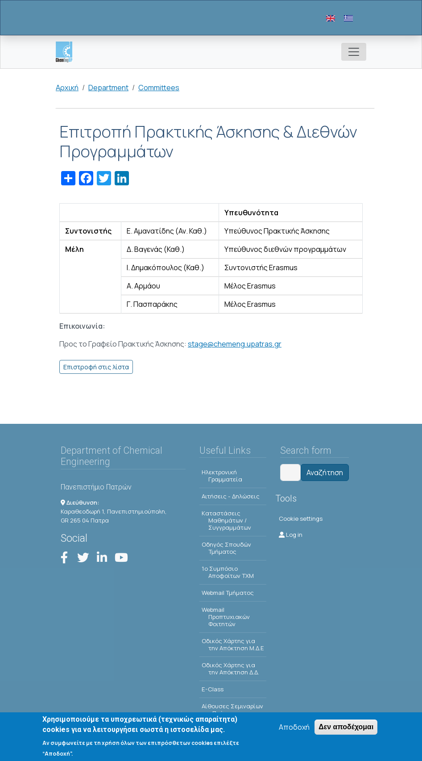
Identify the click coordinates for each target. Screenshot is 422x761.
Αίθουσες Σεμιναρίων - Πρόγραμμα (232, 709)
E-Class (212, 689)
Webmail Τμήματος (228, 593)
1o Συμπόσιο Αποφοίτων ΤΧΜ (228, 572)
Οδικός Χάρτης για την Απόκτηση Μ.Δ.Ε (233, 644)
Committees (158, 87)
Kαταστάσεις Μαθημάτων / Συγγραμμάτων (226, 520)
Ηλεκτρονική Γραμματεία (222, 475)
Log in (290, 535)
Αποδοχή (294, 729)
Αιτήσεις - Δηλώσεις (231, 496)
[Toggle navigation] (353, 52)
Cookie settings (301, 518)
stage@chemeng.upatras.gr (234, 344)
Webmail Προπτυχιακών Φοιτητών (226, 617)
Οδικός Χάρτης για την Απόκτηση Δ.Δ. (230, 668)
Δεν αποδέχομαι (346, 728)
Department (108, 87)
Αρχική (67, 87)
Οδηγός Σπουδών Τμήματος (226, 548)
